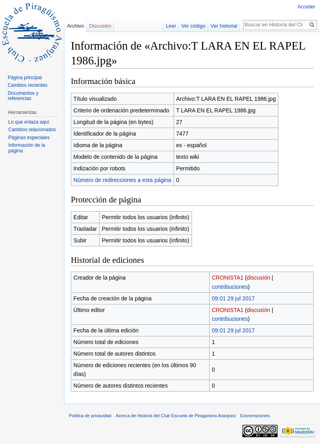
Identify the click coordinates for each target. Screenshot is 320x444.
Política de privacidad (90, 415)
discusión (258, 277)
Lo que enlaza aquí (28, 122)
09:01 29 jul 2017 (233, 298)
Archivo (75, 26)
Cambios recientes (27, 85)
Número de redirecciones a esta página (122, 180)
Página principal (25, 77)
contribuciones (230, 287)
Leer (171, 26)
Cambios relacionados (32, 129)
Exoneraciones (255, 415)
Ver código (193, 26)
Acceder (306, 7)
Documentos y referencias (23, 96)
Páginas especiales (29, 137)
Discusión (100, 26)
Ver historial (223, 26)
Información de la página (26, 148)
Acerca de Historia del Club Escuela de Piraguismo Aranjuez (176, 415)
